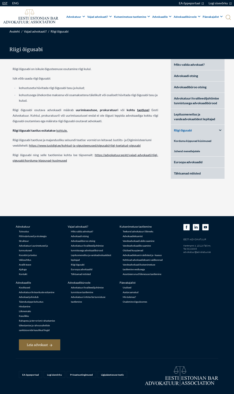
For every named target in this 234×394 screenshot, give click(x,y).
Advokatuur (75, 16)
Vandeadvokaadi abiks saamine (138, 240)
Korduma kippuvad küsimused (192, 141)
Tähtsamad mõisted (187, 173)
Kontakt (23, 274)
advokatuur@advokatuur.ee (197, 251)
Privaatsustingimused (81, 374)
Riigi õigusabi (60, 31)
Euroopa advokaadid (188, 162)
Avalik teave (25, 264)
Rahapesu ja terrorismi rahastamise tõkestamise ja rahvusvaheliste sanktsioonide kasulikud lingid (37, 325)
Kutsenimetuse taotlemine (132, 16)
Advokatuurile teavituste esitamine (36, 292)
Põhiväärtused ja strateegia (32, 236)
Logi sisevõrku (220, 3)
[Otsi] (228, 18)
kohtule (61, 130)
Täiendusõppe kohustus (31, 301)
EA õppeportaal (191, 3)
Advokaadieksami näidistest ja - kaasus (142, 255)
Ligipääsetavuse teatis (112, 374)
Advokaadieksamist (133, 236)
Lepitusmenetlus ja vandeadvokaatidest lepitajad (194, 116)
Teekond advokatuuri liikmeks (138, 231)
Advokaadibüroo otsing (190, 87)
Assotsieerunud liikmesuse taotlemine (142, 274)
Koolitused (24, 287)
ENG (15, 3)
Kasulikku (24, 315)
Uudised (127, 287)
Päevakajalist (213, 16)
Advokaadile (161, 16)
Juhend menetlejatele (187, 151)
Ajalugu (23, 269)
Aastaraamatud (130, 292)
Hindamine (24, 306)
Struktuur (24, 240)
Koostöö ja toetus (28, 255)
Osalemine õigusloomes (135, 301)
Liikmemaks (25, 311)
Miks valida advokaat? (189, 64)
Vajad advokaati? (99, 16)
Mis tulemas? (129, 297)
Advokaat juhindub (29, 297)
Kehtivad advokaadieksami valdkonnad (143, 259)
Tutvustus (24, 231)
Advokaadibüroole (187, 16)
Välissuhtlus (25, 259)
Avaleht (14, 31)
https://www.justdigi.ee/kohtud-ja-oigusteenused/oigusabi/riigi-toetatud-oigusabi (85, 145)
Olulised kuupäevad (133, 250)
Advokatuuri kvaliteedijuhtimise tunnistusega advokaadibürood (196, 100)
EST (4, 3)
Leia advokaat (39, 345)
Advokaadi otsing (186, 76)
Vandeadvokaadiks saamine (137, 245)
